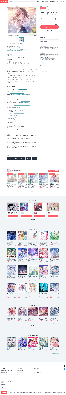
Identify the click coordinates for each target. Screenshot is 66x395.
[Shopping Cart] (57, 1)
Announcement (36, 368)
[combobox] (21, 1)
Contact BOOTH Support (38, 372)
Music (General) (46, 6)
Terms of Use (17, 392)
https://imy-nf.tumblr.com (22, 89)
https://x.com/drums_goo (19, 113)
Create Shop (52, 1)
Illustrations (8, 183)
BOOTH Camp (3, 384)
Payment (42, 65)
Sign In (38, 1)
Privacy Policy (35, 392)
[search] (32, 1)
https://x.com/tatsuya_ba (18, 111)
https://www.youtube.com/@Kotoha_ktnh (22, 105)
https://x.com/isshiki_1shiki (18, 110)
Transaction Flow (20, 374)
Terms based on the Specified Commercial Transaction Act (53, 392)
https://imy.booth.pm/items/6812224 (14, 47)
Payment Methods (20, 372)
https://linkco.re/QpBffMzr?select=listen (14, 50)
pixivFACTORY (42, 59)
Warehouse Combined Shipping (22, 376)
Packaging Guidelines (4, 376)
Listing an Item (3, 368)
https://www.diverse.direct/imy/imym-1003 (21, 94)
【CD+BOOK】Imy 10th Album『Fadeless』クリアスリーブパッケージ (22, 185)
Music (41, 6)
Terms (41, 69)
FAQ (34, 370)
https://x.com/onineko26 (25, 102)
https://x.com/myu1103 (25, 101)
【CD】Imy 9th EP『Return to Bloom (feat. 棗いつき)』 (43, 185)
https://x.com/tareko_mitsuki (22, 107)
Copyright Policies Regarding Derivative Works (8, 382)
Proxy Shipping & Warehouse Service (7, 374)
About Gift (43, 37)
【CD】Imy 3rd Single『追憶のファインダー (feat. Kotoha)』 (54, 185)
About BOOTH (45, 1)
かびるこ (52, 213)
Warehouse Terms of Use (24, 392)
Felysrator (26, 213)
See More (33, 220)
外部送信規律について (41, 392)
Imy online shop (16, 170)
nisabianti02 (40, 213)
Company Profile (12, 392)
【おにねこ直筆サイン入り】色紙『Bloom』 (32, 186)
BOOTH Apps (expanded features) (7, 370)
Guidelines (30, 392)
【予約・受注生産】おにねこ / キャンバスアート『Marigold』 (11, 185)
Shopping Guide (20, 370)
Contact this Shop (43, 71)
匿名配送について (4, 372)
